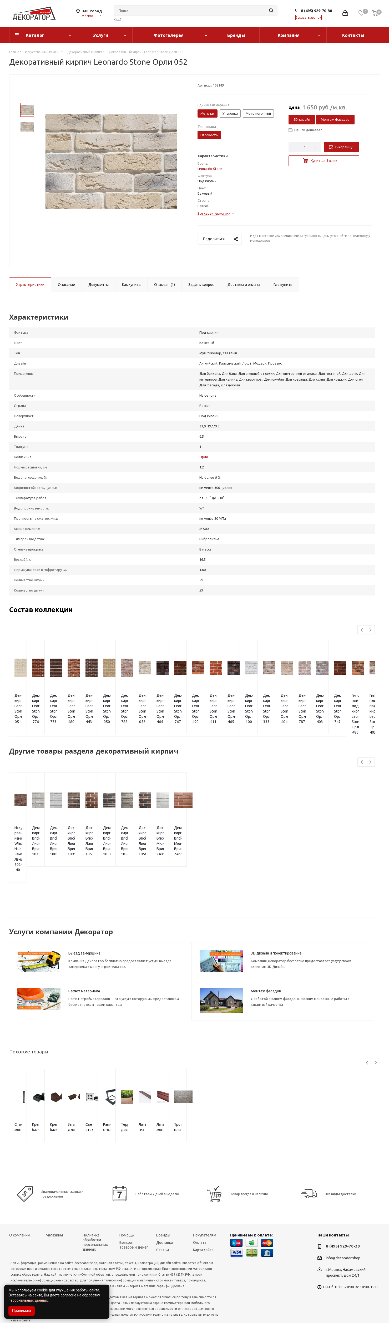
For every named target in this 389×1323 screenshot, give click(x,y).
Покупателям (204, 1198)
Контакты (353, 35)
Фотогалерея (169, 35)
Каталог (35, 35)
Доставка (164, 1206)
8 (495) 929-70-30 (316, 10)
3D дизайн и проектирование (276, 916)
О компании (19, 1198)
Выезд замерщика (84, 916)
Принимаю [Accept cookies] (21, 1311)
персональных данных (28, 1300)
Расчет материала (84, 954)
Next (370, 630)
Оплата (199, 1206)
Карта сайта (203, 1213)
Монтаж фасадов (335, 119)
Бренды (236, 35)
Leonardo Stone (210, 168)
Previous (362, 630)
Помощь (126, 1198)
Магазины (54, 1198)
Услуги (100, 35)
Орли (203, 457)
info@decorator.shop (343, 1221)
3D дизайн (302, 119)
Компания (289, 35)
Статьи (162, 1213)
